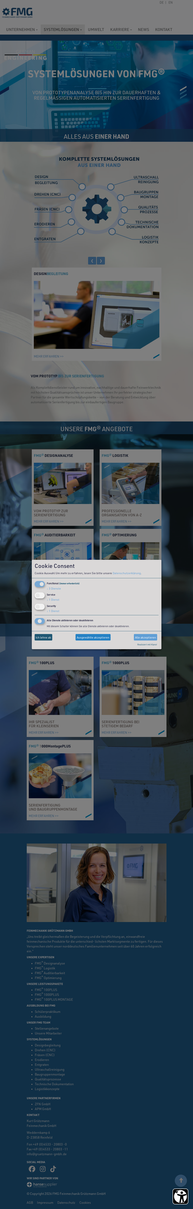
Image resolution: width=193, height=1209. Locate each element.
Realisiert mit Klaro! (147, 644)
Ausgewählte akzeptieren (93, 637)
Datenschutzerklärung (127, 573)
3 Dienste (54, 588)
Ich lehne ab (43, 637)
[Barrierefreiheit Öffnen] (180, 1196)
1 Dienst (53, 599)
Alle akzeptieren (145, 637)
